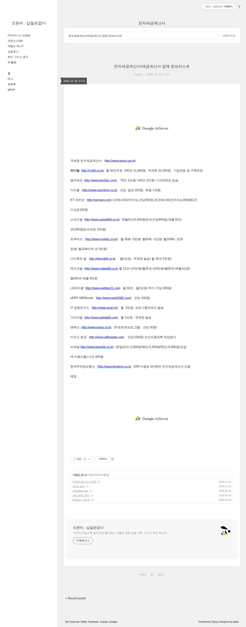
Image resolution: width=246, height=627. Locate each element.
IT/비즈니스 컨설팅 (19, 35)
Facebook (93, 621)
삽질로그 (13, 51)
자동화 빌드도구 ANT (84, 481)
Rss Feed (70, 621)
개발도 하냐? (15, 46)
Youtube (104, 621)
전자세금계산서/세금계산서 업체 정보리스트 (95, 35)
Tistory (214, 621)
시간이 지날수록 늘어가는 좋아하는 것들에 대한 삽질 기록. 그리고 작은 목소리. (120, 532)
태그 (10, 78)
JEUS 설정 (78, 486)
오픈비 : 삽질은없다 (29, 23)
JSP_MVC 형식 (81, 495)
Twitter (83, 621)
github (11, 89)
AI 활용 (12, 62)
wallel (236, 621)
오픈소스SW (15, 40)
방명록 (12, 84)
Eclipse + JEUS (81, 499)
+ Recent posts (75, 598)
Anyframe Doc (80, 490)
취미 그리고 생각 (18, 56)
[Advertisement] (151, 128)
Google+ (113, 621)
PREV (142, 574)
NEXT (160, 574)
